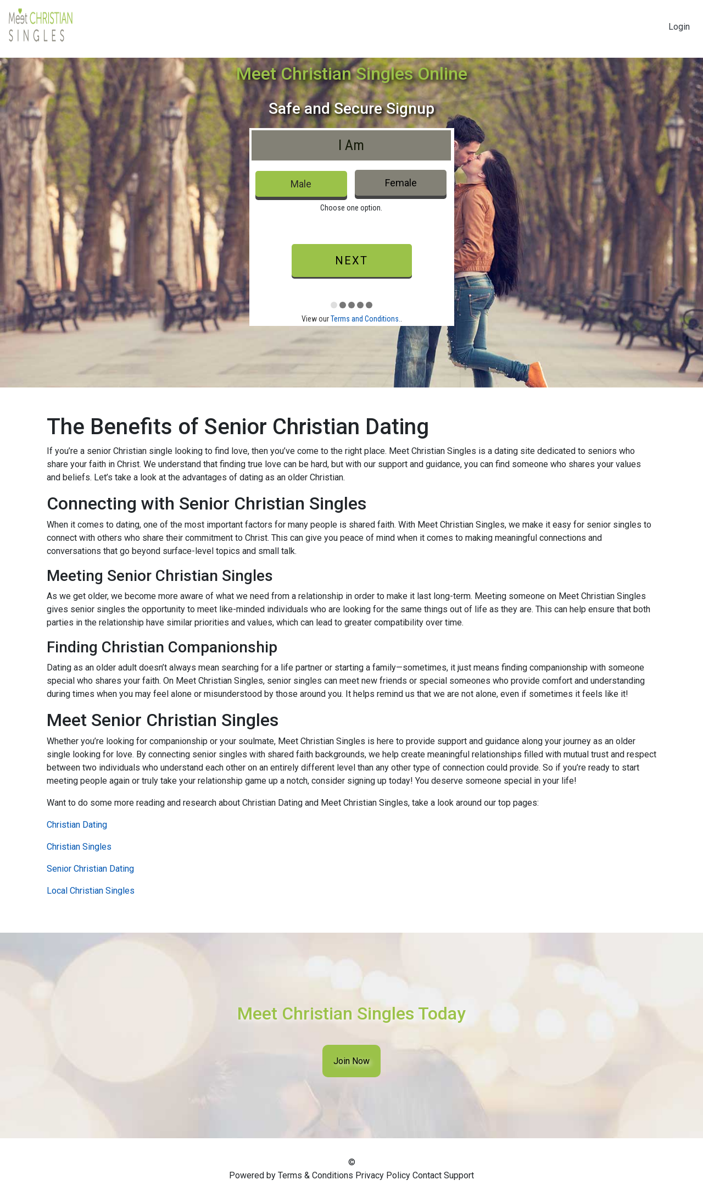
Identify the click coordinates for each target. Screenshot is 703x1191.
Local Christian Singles (91, 890)
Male (301, 184)
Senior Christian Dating (90, 868)
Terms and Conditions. (365, 318)
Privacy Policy (382, 1175)
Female (401, 183)
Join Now (351, 1061)
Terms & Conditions (315, 1175)
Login (679, 26)
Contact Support (443, 1175)
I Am (351, 145)
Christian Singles (79, 846)
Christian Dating (77, 824)
